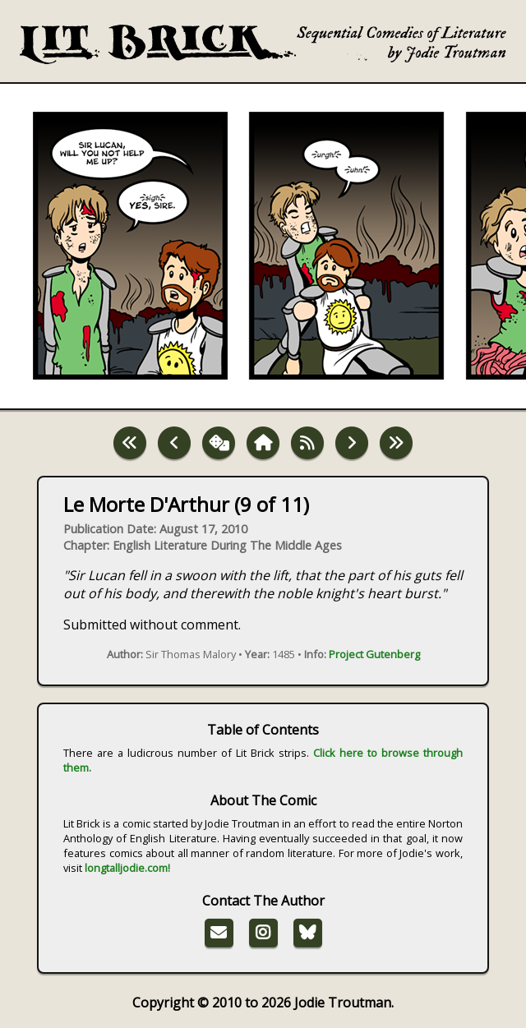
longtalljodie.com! (127, 867)
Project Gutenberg (374, 654)
